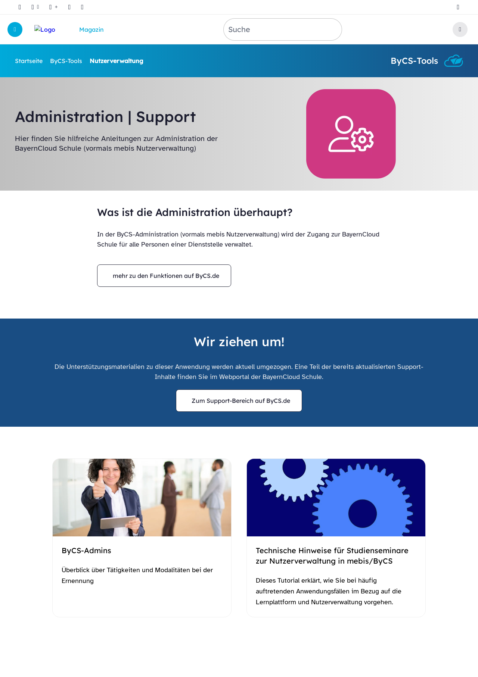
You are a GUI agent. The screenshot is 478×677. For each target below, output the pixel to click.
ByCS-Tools (66, 61)
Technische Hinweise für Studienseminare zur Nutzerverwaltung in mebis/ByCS (332, 555)
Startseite (29, 61)
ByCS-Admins (86, 550)
